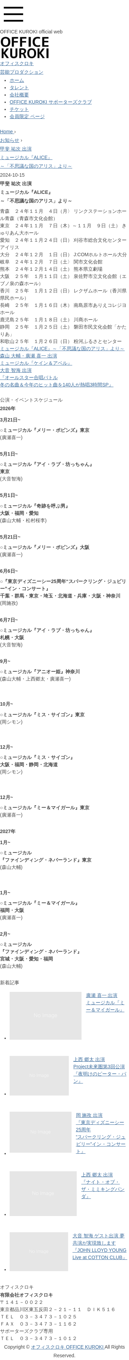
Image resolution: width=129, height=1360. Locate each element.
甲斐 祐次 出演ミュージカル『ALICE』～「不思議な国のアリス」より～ (36, 157)
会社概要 (19, 94)
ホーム (17, 80)
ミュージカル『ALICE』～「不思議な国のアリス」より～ (62, 348)
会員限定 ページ (27, 116)
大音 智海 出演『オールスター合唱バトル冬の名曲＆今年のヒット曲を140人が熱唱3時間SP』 (57, 377)
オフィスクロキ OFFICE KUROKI (68, 1347)
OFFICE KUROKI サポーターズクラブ (51, 102)
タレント (19, 87)
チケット (19, 109)
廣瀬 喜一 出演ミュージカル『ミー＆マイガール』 (105, 1003)
